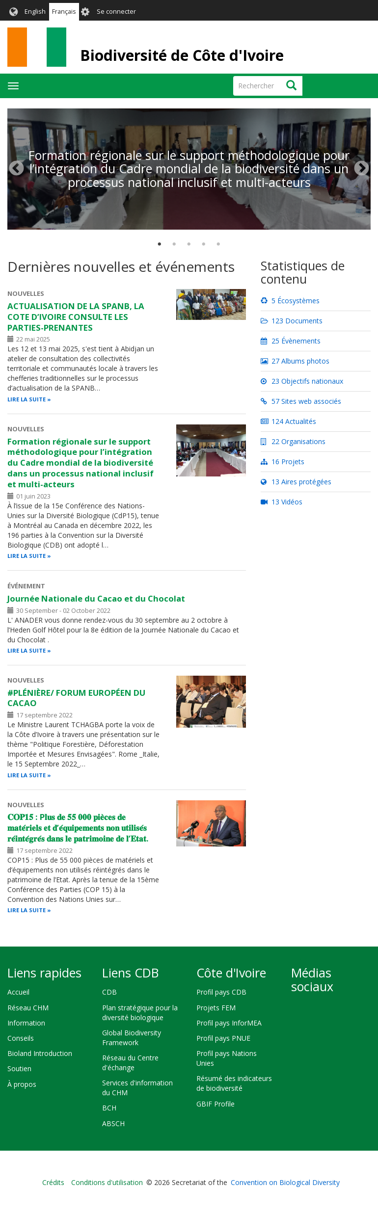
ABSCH (113, 1123)
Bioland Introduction (39, 1053)
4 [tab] (204, 244)
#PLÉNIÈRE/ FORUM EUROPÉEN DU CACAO (76, 698)
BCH (109, 1107)
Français (64, 11)
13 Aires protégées (296, 481)
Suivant (361, 169)
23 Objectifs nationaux (302, 381)
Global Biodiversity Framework (131, 1037)
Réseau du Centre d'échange (130, 1062)
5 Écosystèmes (290, 300)
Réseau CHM (28, 1007)
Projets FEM (216, 1007)
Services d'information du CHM (137, 1087)
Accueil (18, 992)
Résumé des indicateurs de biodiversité (234, 1083)
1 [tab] (159, 244)
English (35, 11)
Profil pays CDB (221, 992)
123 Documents (292, 320)
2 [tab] (174, 244)
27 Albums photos (295, 361)
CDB (109, 992)
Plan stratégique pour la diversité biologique (140, 1012)
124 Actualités (288, 421)
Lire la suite (26, 399)
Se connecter (116, 11)
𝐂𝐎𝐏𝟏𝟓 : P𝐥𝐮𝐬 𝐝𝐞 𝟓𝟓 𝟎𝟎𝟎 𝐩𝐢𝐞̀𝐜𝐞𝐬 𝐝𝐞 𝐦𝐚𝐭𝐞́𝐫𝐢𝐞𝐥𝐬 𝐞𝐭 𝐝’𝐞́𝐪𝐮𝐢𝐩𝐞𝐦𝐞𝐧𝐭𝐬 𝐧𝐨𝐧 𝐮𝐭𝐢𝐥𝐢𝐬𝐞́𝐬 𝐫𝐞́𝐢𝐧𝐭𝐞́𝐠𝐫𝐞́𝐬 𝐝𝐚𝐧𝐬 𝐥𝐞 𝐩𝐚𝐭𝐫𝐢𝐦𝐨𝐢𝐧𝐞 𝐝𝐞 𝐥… (78, 827)
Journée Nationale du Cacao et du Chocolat (96, 598)
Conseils (20, 1038)
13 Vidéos (281, 501)
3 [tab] (189, 244)
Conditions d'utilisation (107, 1182)
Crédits (53, 1182)
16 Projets (282, 461)
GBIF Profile (215, 1103)
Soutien (19, 1068)
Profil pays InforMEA (229, 1023)
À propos (21, 1084)
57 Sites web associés (301, 401)
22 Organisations (293, 441)
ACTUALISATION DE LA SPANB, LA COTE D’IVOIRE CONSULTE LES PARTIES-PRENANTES (75, 316)
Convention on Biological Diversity (285, 1182)
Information (26, 1023)
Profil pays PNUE (223, 1038)
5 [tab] (218, 244)
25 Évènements (291, 340)
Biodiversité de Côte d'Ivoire (182, 55)
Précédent (16, 169)
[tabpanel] (189, 108)
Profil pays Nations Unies (226, 1058)
